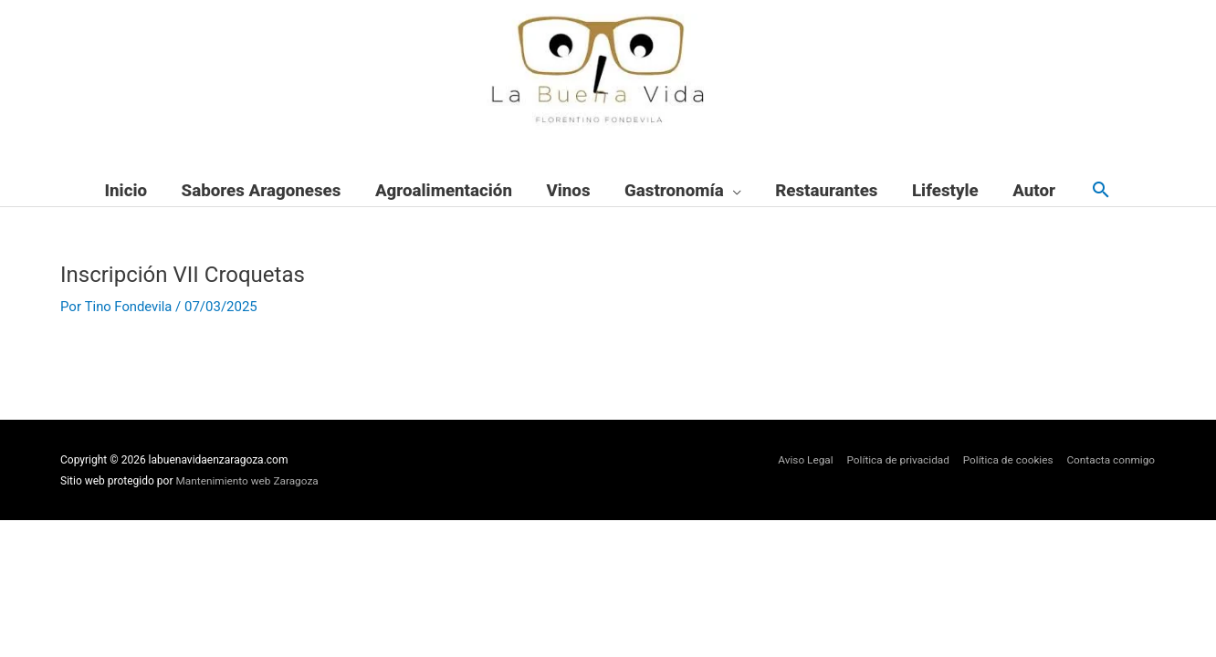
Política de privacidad (895, 460)
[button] (1101, 191)
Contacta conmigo (1111, 460)
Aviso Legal (801, 460)
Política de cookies (1006, 460)
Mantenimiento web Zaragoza (248, 480)
